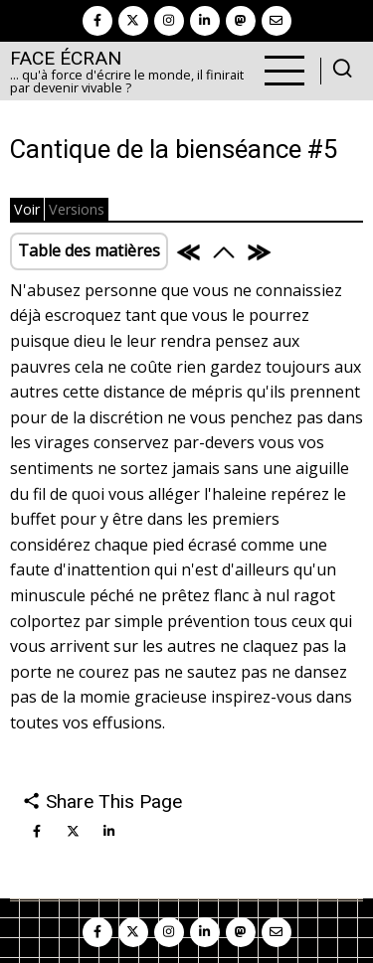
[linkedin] (205, 21)
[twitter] (133, 21)
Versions (76, 209)
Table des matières (89, 250)
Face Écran (65, 58)
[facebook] (97, 21)
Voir (27, 209)
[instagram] (169, 21)
